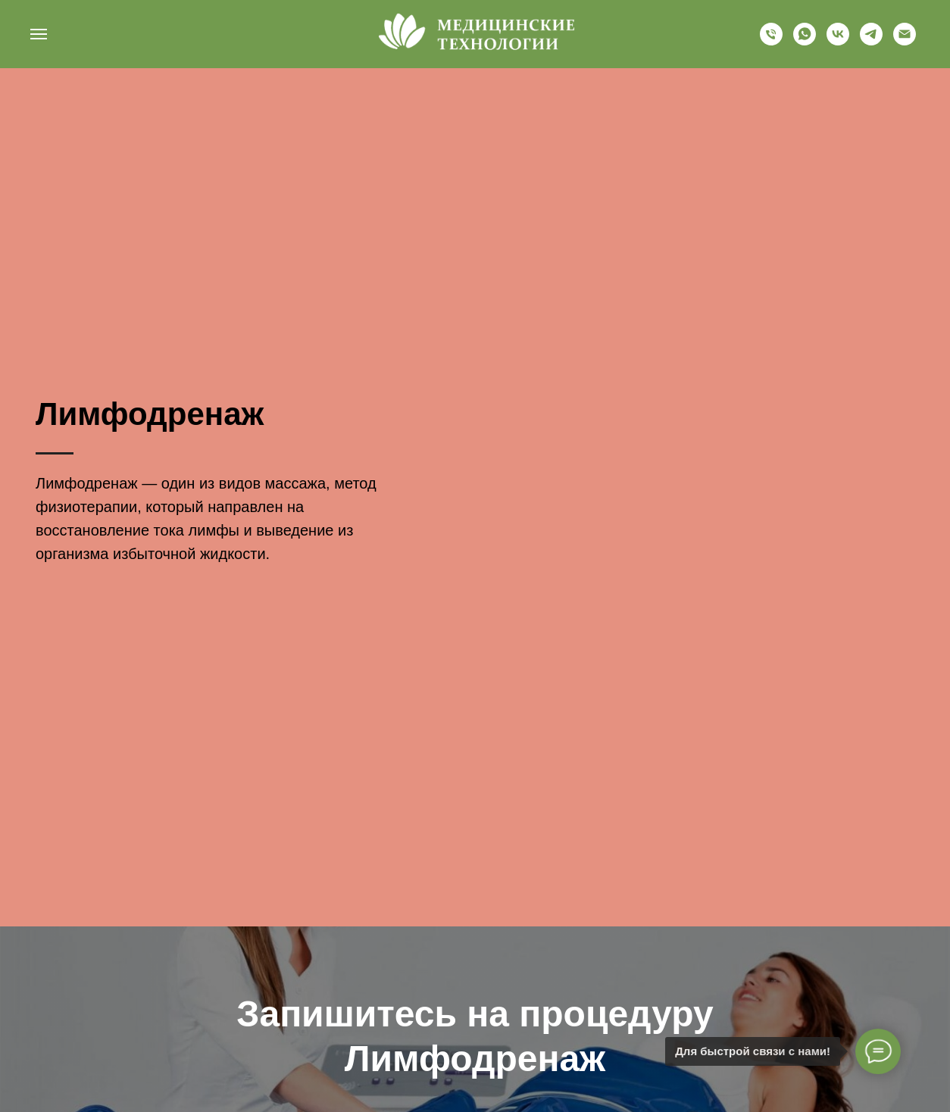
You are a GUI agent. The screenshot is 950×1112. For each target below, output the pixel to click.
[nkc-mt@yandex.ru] (904, 41)
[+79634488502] (771, 41)
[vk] (838, 41)
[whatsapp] (804, 41)
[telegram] (871, 41)
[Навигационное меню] (38, 34)
